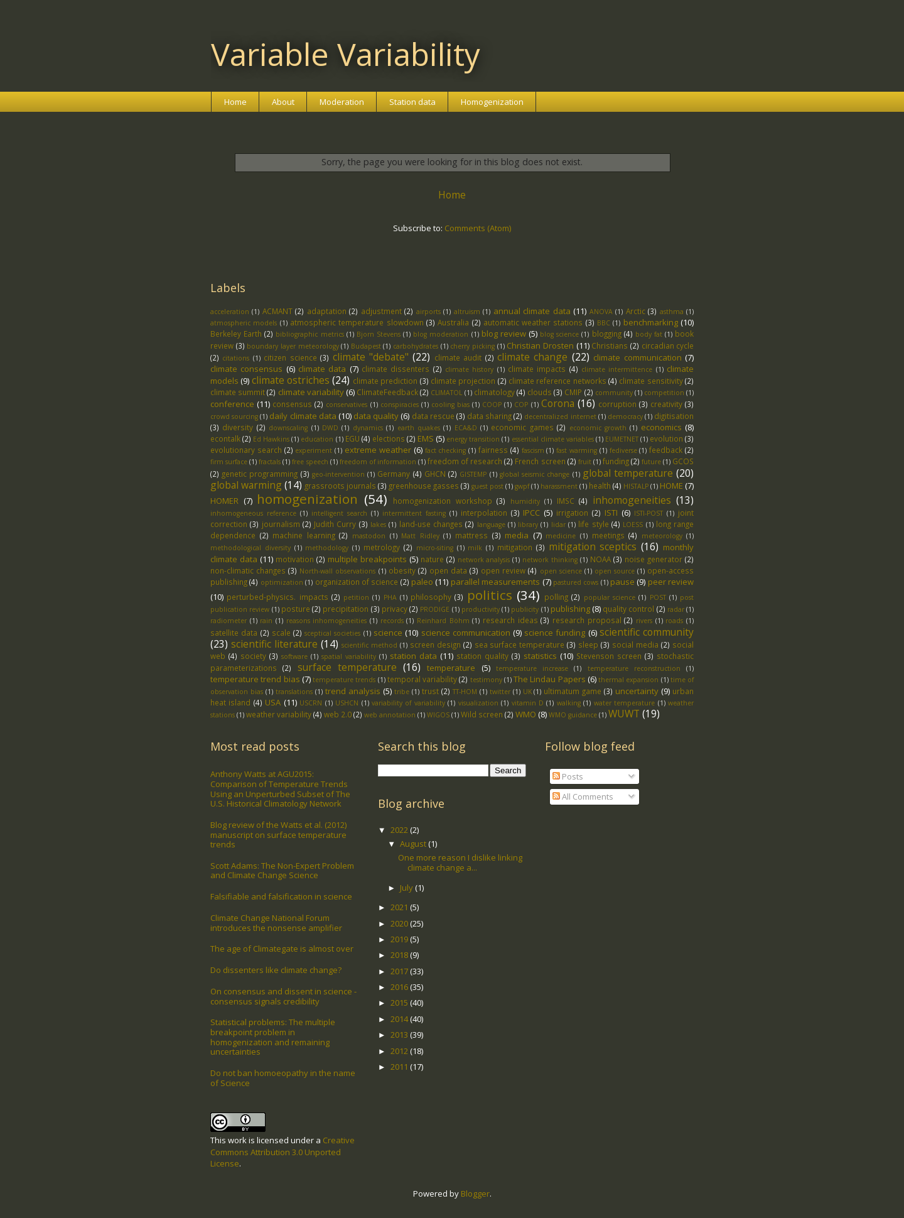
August (414, 843)
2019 (400, 939)
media (517, 535)
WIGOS (438, 714)
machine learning (303, 535)
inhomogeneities (632, 500)
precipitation (346, 609)
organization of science (357, 582)
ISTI (611, 512)
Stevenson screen (609, 656)
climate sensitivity (650, 381)
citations (235, 358)
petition (356, 597)
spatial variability (348, 656)
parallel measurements (495, 581)
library (528, 524)
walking (569, 703)
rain (266, 620)
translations (294, 691)
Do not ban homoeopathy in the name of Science (282, 1078)
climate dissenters (395, 369)
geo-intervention (338, 474)
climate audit (458, 357)
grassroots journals (340, 486)
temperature (451, 667)
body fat (648, 334)
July (407, 887)
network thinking (550, 559)
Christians (609, 345)
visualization (478, 703)
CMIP (573, 392)
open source (615, 571)
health (600, 486)
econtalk (225, 438)
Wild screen (482, 714)
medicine (561, 535)
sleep (588, 644)
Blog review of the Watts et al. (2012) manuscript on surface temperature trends (278, 834)
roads (674, 620)
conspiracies (399, 404)
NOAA (600, 559)
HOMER (224, 500)
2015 (400, 1002)
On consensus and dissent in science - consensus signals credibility (283, 996)
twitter (500, 691)
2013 (400, 1034)
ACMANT (277, 311)
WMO (525, 714)
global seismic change (534, 474)
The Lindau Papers (550, 679)
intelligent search (339, 513)
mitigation (514, 547)
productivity (480, 609)
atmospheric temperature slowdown (357, 322)
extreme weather (378, 449)
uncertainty (637, 691)
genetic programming (260, 474)
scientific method (369, 645)
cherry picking (472, 346)
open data (448, 570)
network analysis (484, 559)
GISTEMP (473, 474)
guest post (487, 486)
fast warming (576, 450)
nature (432, 559)
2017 (400, 971)
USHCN (346, 703)
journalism (281, 524)
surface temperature (347, 667)
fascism (533, 450)
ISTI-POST (648, 513)
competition (664, 392)
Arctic (635, 311)
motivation (295, 559)
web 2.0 (338, 714)
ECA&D (466, 427)
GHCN (435, 474)
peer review (671, 581)
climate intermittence (616, 369)
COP (521, 404)
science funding (554, 632)
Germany (393, 474)
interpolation (484, 513)
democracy (625, 416)
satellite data (233, 633)
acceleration (229, 311)
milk (475, 547)
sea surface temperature (520, 644)
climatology (494, 392)
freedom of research (465, 461)
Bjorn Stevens (379, 334)
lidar (558, 524)
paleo (422, 581)
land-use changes (431, 524)
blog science (559, 334)
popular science (609, 597)
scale (281, 633)
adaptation (327, 311)
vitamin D (528, 703)
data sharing (489, 416)
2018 (400, 954)
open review (503, 570)
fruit (584, 461)
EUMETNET (621, 439)
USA (273, 702)
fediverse (623, 450)
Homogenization (492, 101)
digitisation (674, 416)
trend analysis (352, 691)
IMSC (565, 501)
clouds (539, 392)
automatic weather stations (533, 322)
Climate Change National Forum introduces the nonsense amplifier (276, 922)
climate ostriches (291, 380)
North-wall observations (337, 571)
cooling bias (450, 404)
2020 (400, 923)
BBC (603, 322)
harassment (559, 486)
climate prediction (385, 381)
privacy (394, 609)
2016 (400, 986)
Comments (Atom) (477, 228)
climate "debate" (371, 357)
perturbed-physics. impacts (277, 597)
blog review (504, 333)
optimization (282, 582)
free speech (310, 461)
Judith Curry (335, 524)
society (253, 656)
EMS (425, 438)
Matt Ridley (420, 535)
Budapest (366, 346)
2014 (400, 1019)
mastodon (368, 535)
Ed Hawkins (271, 439)
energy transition (473, 439)
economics (661, 427)
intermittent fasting (414, 513)
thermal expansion (628, 679)
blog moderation (440, 334)
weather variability (278, 714)
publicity (525, 609)
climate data (322, 368)
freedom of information (378, 461)
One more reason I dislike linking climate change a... (460, 862)
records (392, 620)
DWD (330, 427)
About (283, 101)
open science (561, 571)
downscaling (288, 427)
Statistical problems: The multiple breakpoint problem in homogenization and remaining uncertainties (272, 1036)
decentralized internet (560, 416)
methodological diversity (250, 547)
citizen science (290, 357)
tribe (401, 691)
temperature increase (532, 668)
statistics (540, 655)
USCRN (310, 703)
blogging (607, 334)
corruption (617, 404)
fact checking (445, 450)
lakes (378, 524)
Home (235, 101)
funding (616, 461)
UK (527, 691)
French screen (540, 461)
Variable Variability (345, 54)
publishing (570, 608)
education (317, 439)
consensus (292, 404)
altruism (467, 311)
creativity (666, 404)
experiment (313, 450)
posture (295, 609)
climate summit (237, 392)
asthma (672, 311)
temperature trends (344, 679)
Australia (453, 322)
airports (428, 311)
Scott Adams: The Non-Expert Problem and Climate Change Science (282, 870)
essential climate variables (553, 439)
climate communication (637, 357)
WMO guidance (573, 714)
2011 (400, 1066)
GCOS (683, 461)
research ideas (510, 620)
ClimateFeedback (387, 392)
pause (622, 581)
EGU (352, 438)
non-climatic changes (248, 570)
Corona (557, 403)
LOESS (633, 524)
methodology (326, 547)
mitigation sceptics (593, 546)
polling (556, 597)
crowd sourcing (234, 416)
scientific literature (274, 644)
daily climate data (302, 415)
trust (430, 691)
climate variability (311, 392)
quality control (628, 609)
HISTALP (635, 486)
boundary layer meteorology (292, 346)
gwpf (522, 486)
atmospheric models (243, 322)
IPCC (531, 512)
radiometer (228, 620)
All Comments (582, 796)
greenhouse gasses (424, 486)
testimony (486, 679)
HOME (671, 485)
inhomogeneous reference (253, 513)
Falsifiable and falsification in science (281, 896)
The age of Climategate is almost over (281, 948)
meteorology (662, 535)
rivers (644, 620)
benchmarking (650, 322)
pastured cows (575, 582)
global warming (246, 485)
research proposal (587, 620)
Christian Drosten (540, 345)
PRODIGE (434, 609)
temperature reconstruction (634, 668)
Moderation (342, 101)
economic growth (598, 427)
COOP (492, 404)
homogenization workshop (442, 501)
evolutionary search (246, 450)
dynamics (368, 427)
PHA (390, 597)
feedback (665, 450)
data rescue (433, 416)
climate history (469, 369)
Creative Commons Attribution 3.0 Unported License (282, 1151)
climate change (532, 357)
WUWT (624, 713)
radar (675, 609)
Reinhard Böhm (443, 620)
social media (635, 644)
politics (489, 595)
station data (413, 655)
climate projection (463, 381)
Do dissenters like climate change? (276, 970)
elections (388, 438)
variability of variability (408, 703)
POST (658, 597)
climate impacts (537, 369)
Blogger (475, 1193)
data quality (376, 415)
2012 (400, 1051)
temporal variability (422, 679)
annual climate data (532, 311)
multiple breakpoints (367, 559)
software (294, 656)
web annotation (390, 714)
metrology (381, 547)
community (614, 392)
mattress (471, 535)
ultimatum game (572, 691)
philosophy (431, 597)
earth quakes (418, 427)
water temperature (624, 703)
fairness (493, 450)
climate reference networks (557, 381)
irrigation (572, 513)
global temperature (628, 473)
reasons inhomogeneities (326, 620)
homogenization (307, 499)
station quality (482, 656)
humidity (525, 501)
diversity (237, 427)
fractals (270, 461)
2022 (400, 829)
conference (232, 404)
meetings (608, 535)
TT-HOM (465, 691)
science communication (465, 632)
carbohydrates (415, 346)
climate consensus (246, 368)
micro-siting (434, 547)
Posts (567, 776)
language (491, 524)
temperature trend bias (255, 679)
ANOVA (601, 311)
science (388, 632)
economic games (522, 427)
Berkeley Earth (236, 334)
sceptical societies (332, 633)
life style (593, 524)
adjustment (381, 311)
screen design (435, 644)
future (651, 461)
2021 (400, 907)
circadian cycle (668, 345)
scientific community (647, 632)
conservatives (346, 404)
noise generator (653, 559)
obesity (402, 570)
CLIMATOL (446, 392)
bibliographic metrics (309, 334)
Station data (412, 101)
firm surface (228, 461)
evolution (666, 438)
